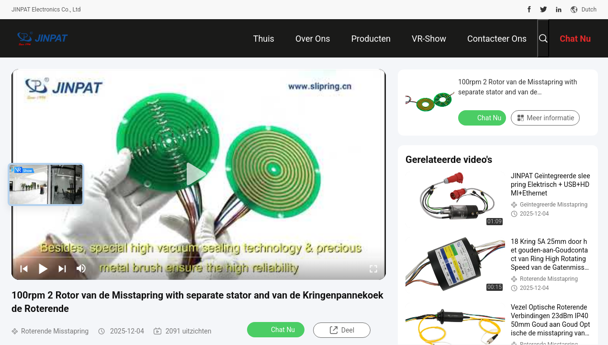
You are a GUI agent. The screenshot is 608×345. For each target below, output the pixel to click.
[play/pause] (43, 268)
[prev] (24, 268)
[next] (62, 268)
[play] (199, 174)
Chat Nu (277, 329)
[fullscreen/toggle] (373, 268)
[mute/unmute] (81, 268)
